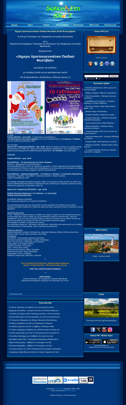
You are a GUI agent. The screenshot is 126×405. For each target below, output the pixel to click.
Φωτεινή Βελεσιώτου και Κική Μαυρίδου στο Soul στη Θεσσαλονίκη (34, 317)
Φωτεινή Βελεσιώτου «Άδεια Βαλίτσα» (99, 123)
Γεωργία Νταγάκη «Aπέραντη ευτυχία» (100, 115)
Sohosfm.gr (59, 388)
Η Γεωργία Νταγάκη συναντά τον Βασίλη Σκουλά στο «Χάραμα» (100, 151)
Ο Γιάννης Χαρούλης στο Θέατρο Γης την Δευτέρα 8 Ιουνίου (31, 307)
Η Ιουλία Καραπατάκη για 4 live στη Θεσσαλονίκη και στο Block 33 (34, 333)
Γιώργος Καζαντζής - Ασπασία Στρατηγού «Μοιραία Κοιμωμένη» (100, 119)
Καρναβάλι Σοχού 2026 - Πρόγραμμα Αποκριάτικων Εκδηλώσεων (33, 339)
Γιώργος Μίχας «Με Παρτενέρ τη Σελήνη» (101, 142)
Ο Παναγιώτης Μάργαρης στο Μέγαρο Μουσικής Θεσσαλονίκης (33, 320)
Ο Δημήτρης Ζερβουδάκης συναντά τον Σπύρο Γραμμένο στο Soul (34, 352)
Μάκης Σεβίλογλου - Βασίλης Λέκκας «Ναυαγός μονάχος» (98, 127)
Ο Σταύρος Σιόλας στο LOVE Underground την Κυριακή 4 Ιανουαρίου (35, 349)
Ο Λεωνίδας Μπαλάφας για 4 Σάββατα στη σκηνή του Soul (31, 336)
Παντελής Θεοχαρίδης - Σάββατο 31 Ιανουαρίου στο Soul (30, 346)
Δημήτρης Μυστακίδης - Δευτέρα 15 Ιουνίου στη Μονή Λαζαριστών (34, 310)
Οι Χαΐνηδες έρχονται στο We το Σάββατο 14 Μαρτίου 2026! (31, 326)
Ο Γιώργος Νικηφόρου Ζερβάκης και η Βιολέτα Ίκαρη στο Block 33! (34, 330)
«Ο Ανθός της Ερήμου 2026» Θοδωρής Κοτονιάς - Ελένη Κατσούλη (34, 314)
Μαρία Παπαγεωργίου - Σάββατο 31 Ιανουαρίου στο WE (30, 342)
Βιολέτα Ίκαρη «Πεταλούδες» (96, 111)
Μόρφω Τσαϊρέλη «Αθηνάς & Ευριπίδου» (101, 93)
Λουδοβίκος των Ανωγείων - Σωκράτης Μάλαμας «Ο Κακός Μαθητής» (99, 102)
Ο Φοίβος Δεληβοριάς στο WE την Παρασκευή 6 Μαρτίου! (30, 323)
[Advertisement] (101, 192)
